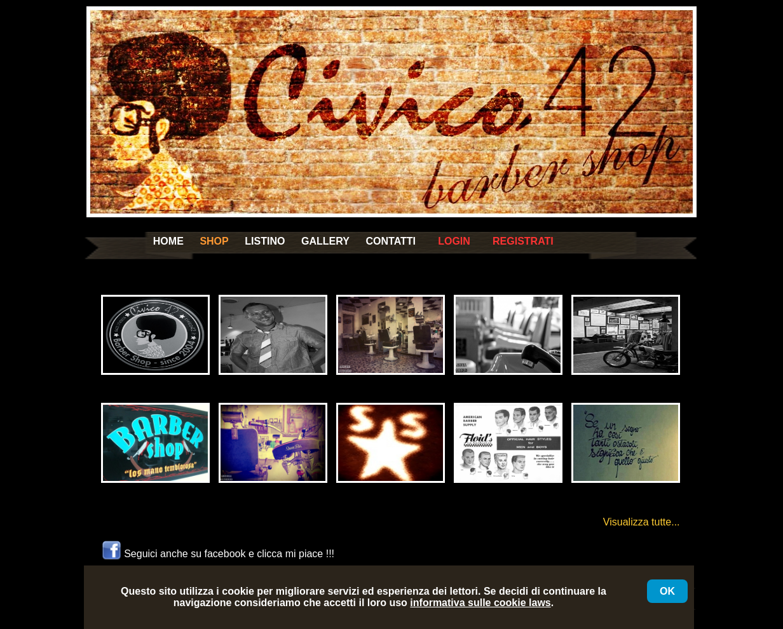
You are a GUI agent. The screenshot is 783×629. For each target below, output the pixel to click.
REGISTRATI (523, 241)
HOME (168, 241)
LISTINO (265, 241)
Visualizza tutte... (641, 522)
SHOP (214, 241)
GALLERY (325, 241)
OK (667, 591)
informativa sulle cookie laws (480, 602)
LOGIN (454, 241)
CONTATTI (390, 241)
